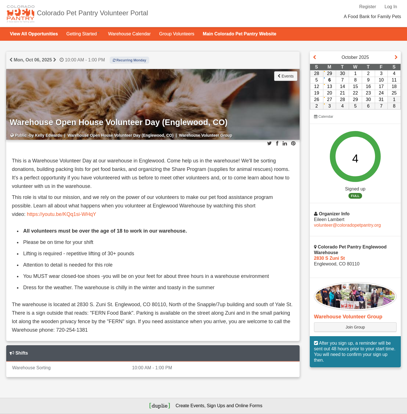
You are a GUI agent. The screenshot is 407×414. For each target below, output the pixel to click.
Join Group (355, 327)
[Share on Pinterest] (293, 143)
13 (329, 86)
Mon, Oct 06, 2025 (33, 59)
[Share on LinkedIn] (285, 143)
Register (367, 6)
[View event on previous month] (314, 57)
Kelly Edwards (48, 135)
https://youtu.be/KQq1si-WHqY (61, 214)
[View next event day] (54, 59)
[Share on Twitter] (269, 143)
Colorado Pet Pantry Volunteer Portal (92, 13)
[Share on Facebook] (277, 143)
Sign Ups (216, 405)
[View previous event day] (11, 59)
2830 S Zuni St (329, 258)
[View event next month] (396, 57)
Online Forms (248, 405)
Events (286, 76)
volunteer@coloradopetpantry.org (347, 225)
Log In (391, 6)
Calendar (323, 116)
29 (329, 73)
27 (329, 99)
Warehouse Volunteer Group (348, 316)
